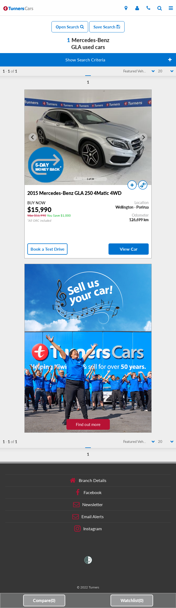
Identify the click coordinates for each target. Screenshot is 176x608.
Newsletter (88, 504)
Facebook (88, 492)
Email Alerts (88, 516)
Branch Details (88, 480)
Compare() (44, 600)
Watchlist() (132, 600)
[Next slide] (143, 137)
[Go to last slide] (33, 137)
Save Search (106, 26)
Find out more (88, 424)
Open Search (70, 26)
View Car (128, 248)
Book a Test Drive (48, 248)
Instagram (88, 528)
